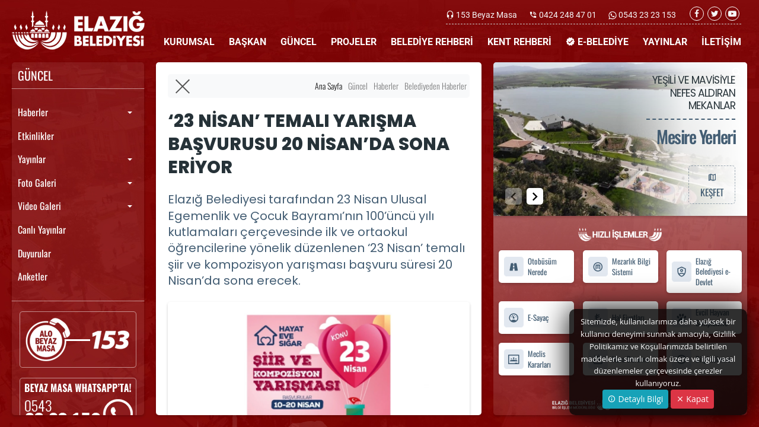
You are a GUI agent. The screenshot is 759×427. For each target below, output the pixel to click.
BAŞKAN (247, 41)
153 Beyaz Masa (486, 15)
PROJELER (354, 41)
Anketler (32, 276)
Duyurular (34, 253)
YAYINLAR (665, 41)
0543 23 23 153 (646, 15)
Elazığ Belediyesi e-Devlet (701, 272)
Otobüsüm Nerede (530, 267)
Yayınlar (32, 159)
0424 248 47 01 (568, 15)
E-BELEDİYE (597, 41)
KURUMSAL (189, 41)
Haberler (33, 112)
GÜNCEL (298, 41)
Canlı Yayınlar (42, 229)
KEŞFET (711, 184)
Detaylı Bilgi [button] (635, 398)
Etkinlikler (36, 136)
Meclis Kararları (527, 359)
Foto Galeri (37, 183)
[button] (535, 196)
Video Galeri (39, 206)
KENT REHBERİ (519, 41)
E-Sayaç (525, 318)
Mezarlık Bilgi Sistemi (619, 267)
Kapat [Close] (692, 398)
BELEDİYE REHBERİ (432, 41)
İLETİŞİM (721, 41)
